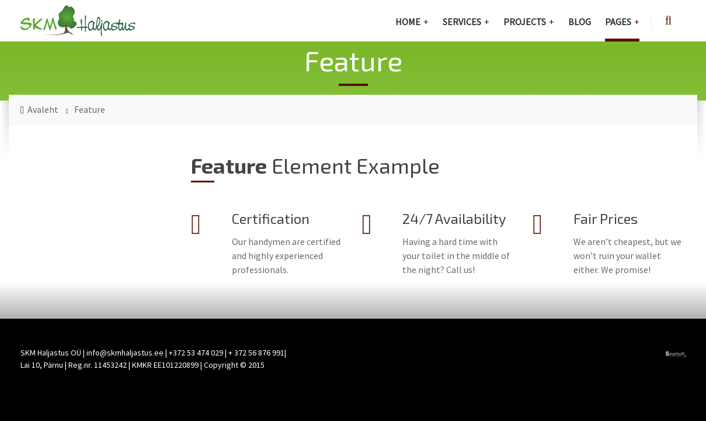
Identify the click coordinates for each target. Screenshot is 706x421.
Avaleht (42, 109)
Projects (524, 21)
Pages (618, 21)
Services (462, 21)
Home (407, 21)
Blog (579, 21)
